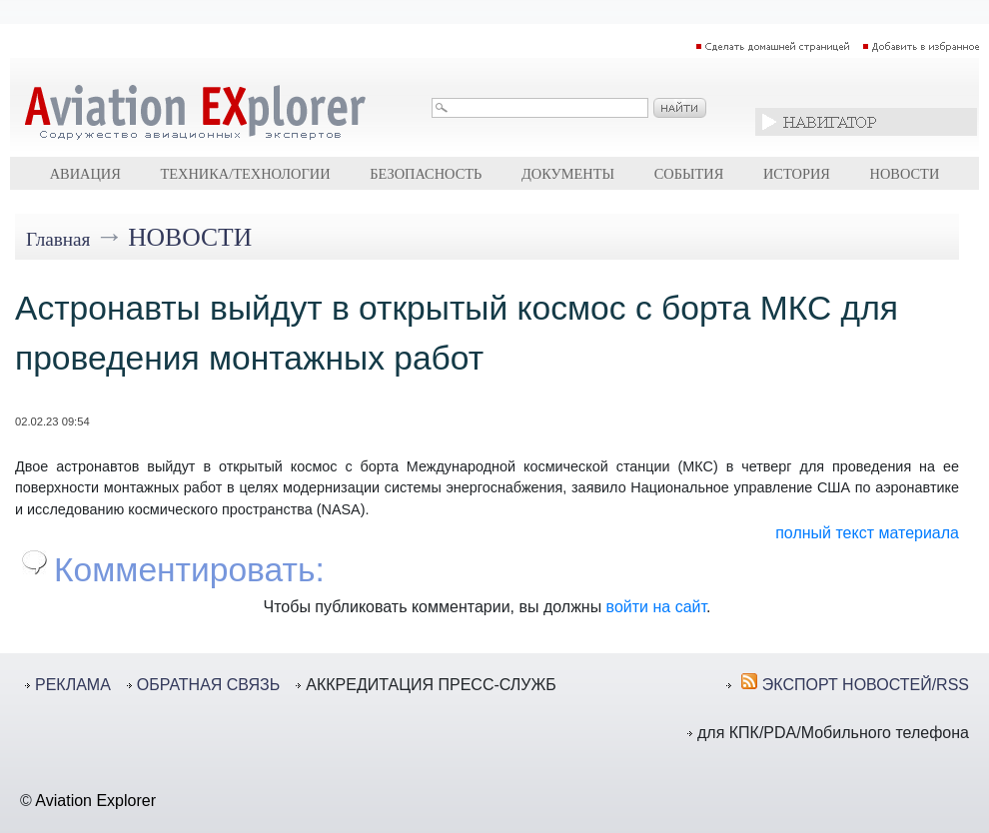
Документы (567, 174)
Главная (58, 239)
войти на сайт (656, 606)
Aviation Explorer (95, 800)
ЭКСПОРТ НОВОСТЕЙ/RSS (865, 684)
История (796, 174)
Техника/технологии (245, 174)
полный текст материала (867, 532)
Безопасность (426, 174)
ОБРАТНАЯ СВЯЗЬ (208, 684)
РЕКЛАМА (73, 684)
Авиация (85, 174)
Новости (905, 174)
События (689, 174)
